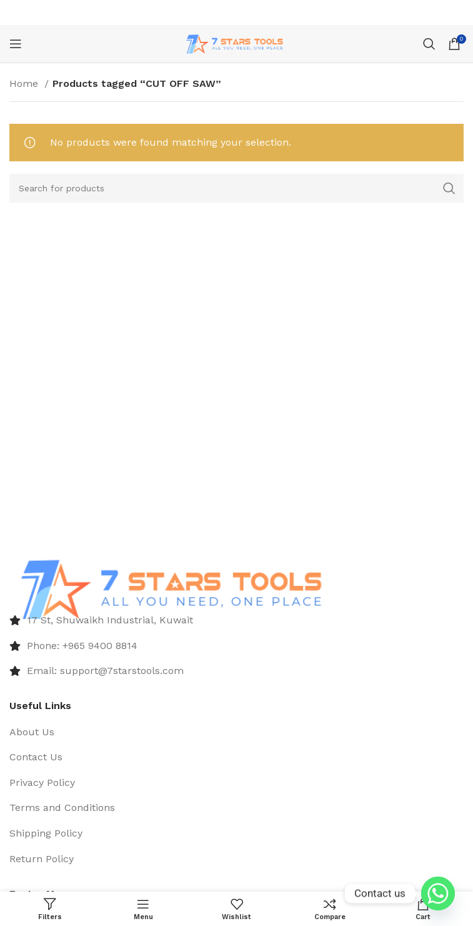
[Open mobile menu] (15, 43)
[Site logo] (236, 43)
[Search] (429, 43)
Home (25, 83)
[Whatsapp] (438, 893)
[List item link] (236, 620)
